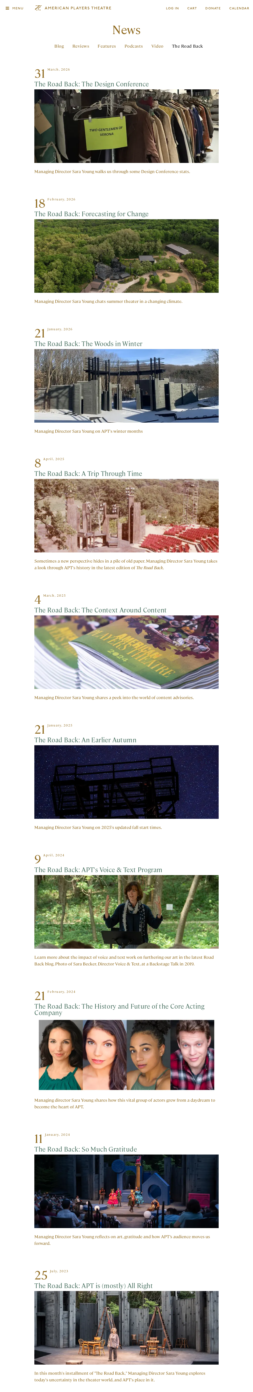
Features (107, 47)
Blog (59, 47)
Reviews (80, 47)
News (126, 30)
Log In (172, 8)
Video (157, 47)
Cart (192, 8)
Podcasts (134, 47)
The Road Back (187, 47)
